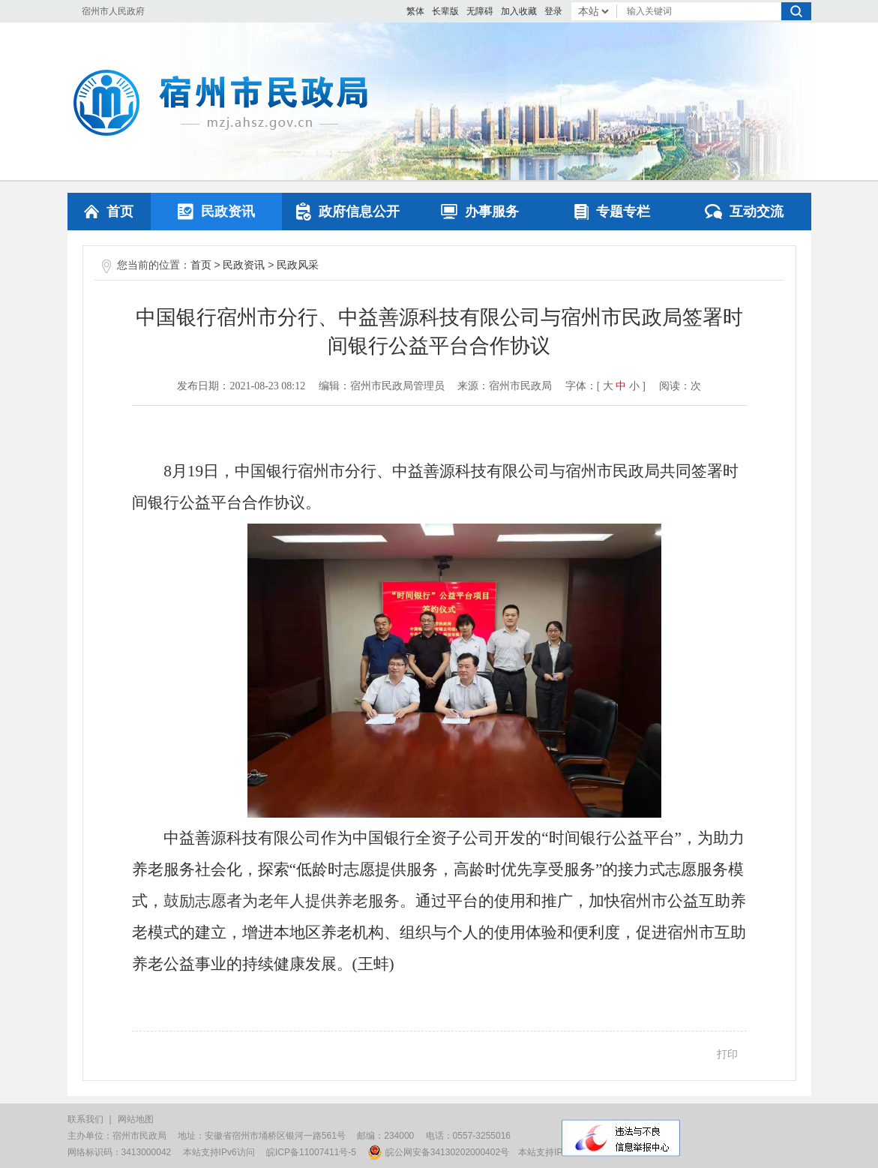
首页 (108, 211)
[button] (445, 11)
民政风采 (298, 265)
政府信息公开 (348, 211)
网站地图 (136, 1119)
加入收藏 (519, 11)
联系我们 (85, 1119)
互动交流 (744, 211)
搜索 (796, 11)
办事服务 (480, 211)
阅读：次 (680, 386)
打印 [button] (727, 1054)
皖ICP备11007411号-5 (311, 1152)
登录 (553, 11)
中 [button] (621, 386)
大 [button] (608, 386)
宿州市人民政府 (113, 11)
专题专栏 (612, 211)
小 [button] (634, 386)
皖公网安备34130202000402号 (438, 1152)
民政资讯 (216, 211)
